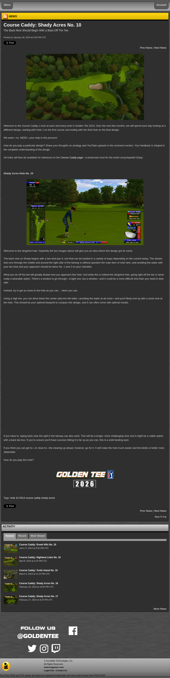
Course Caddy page (71, 157)
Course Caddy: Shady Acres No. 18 (38, 583)
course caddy (33, 497)
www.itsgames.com (54, 667)
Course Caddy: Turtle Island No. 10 (38, 570)
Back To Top (161, 517)
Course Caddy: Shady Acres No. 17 (38, 596)
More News (160, 608)
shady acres (48, 497)
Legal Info (49, 670)
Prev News (146, 47)
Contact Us (61, 670)
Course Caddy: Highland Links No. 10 (40, 557)
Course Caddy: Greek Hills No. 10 (37, 544)
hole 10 (14, 497)
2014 (22, 497)
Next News (160, 47)
